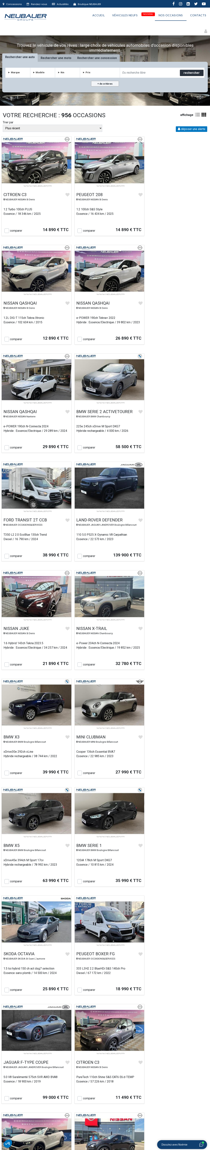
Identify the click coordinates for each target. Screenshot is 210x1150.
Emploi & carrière (168, 1090)
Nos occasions (171, 16)
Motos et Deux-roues (33, 29)
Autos (12, 29)
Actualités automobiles (168, 1095)
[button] (7, 1143)
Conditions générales (126, 1090)
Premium (138, 29)
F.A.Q (168, 1101)
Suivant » (132, 1012)
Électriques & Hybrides (65, 29)
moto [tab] (68, 58)
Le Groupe (42, 1090)
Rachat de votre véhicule (84, 1090)
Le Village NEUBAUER (84, 1101)
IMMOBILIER (159, 1131)
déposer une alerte (191, 129)
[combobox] (149, 72)
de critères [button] (106, 83)
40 (118, 1012)
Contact (42, 1101)
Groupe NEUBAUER (63, 1139)
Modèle (40, 72)
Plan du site (168, 1085)
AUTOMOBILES (83, 1131)
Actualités (60, 4)
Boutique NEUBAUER (87, 4)
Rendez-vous (37, 4)
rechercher (191, 73)
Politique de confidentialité (125, 1101)
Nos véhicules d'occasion (84, 1085)
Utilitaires (106, 29)
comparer (16, 228)
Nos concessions (42, 1095)
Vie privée (126, 1095)
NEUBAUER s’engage (84, 1095)
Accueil (98, 16)
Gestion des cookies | (129, 1139)
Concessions (12, 4)
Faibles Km (90, 29)
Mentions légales (107, 1139)
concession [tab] (109, 58)
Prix (88, 72)
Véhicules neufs (125, 16)
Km (63, 72)
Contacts (198, 16)
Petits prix (123, 29)
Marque (15, 72)
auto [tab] (32, 57)
